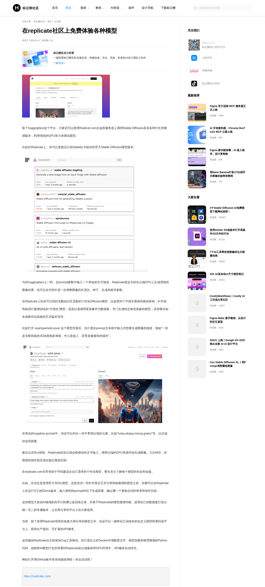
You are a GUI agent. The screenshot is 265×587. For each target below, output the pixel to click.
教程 (98, 7)
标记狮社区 (39, 21)
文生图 (57, 21)
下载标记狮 (168, 7)
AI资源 (115, 7)
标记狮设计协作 (211, 83)
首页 (55, 7)
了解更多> (59, 63)
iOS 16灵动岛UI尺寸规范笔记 (227, 274)
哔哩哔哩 (207, 70)
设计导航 (147, 7)
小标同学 (207, 57)
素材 (83, 7)
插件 (131, 7)
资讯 (68, 7)
